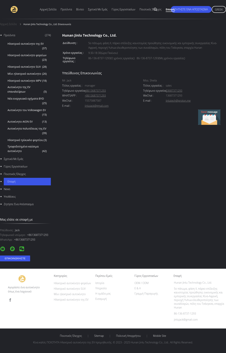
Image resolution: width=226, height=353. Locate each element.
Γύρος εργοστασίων (123, 9)
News (7, 189)
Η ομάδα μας (103, 293)
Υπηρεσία (101, 288)
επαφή (170, 9)
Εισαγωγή (101, 299)
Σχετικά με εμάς (98, 9)
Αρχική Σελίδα (48, 9)
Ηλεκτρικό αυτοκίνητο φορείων (27, 57)
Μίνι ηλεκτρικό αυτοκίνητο (27, 73)
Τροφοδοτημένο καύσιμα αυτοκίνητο (27, 149)
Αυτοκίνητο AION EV (27, 121)
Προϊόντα (66, 9)
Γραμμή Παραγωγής (146, 293)
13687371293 (174, 90)
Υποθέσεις (10, 196)
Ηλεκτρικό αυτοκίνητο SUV (27, 66)
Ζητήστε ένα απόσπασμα (191, 9)
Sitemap (99, 336)
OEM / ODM (141, 283)
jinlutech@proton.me (178, 100)
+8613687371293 (95, 90)
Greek (219, 9)
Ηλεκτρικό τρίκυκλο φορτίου (27, 140)
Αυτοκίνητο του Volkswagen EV (27, 112)
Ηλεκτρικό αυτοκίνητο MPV (27, 80)
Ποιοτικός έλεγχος (150, 9)
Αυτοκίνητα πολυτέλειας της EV (27, 131)
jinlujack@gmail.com (96, 105)
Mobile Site (159, 336)
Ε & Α (137, 288)
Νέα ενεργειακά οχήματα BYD (27, 101)
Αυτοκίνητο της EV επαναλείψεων (27, 89)
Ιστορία (99, 283)
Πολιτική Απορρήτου (128, 336)
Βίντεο (80, 9)
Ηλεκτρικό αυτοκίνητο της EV (27, 46)
